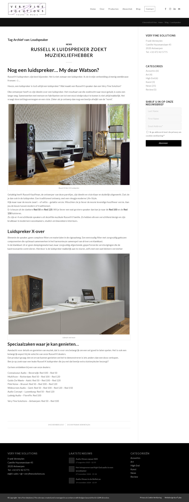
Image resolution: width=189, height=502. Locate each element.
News (69, 44)
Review (149, 89)
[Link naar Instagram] (170, 9)
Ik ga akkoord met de (163, 134)
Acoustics (151, 70)
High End (150, 78)
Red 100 (113, 209)
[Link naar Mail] (179, 9)
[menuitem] (93, 9)
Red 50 (37, 209)
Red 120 (48, 209)
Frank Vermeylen (81, 425)
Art (147, 74)
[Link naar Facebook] (165, 9)
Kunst (149, 82)
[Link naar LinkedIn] (174, 9)
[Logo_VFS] (27, 9)
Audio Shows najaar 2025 (87, 459)
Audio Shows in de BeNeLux (88, 479)
